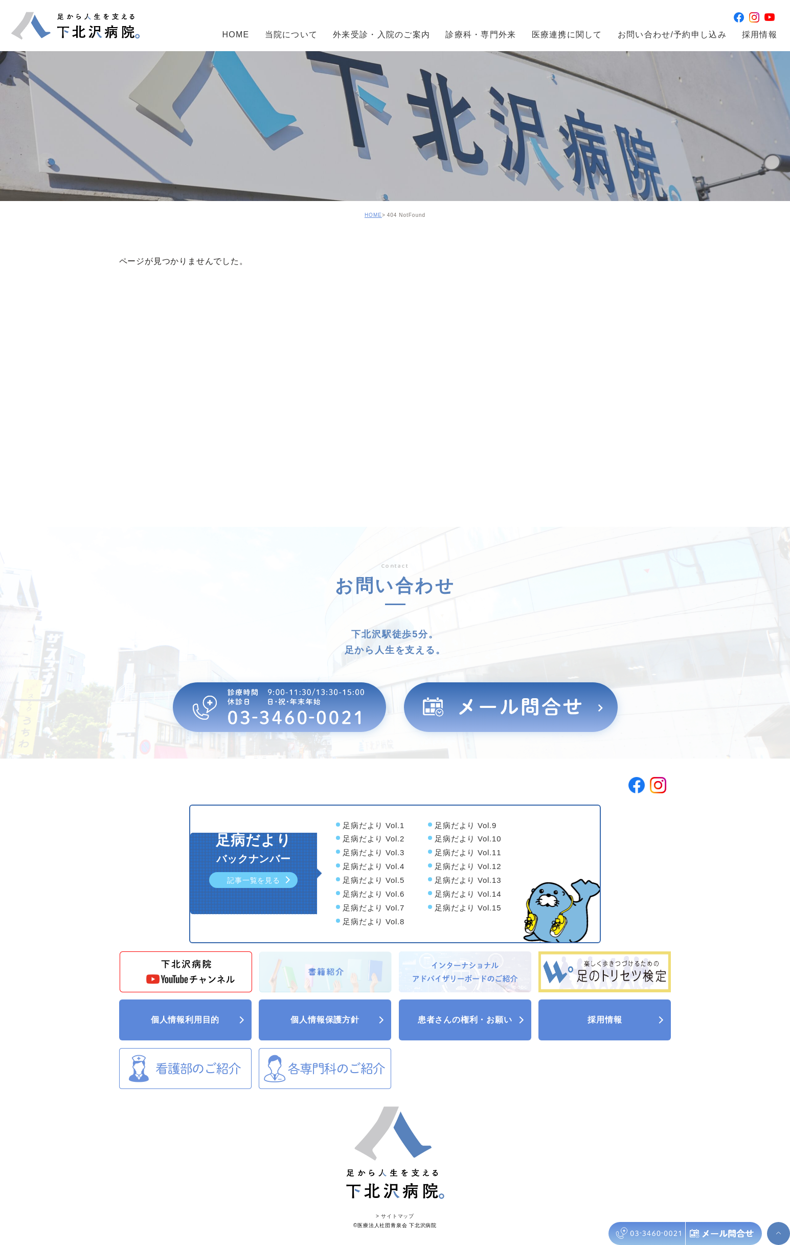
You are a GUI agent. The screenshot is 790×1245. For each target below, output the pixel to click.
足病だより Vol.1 (373, 825)
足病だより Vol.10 (468, 839)
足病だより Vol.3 (373, 853)
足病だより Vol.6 (373, 894)
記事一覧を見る (259, 880)
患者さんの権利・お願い (472, 1019)
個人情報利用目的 (198, 1019)
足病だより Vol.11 (468, 853)
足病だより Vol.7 (373, 908)
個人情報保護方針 (338, 1019)
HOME (235, 35)
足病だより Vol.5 (373, 880)
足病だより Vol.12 (468, 866)
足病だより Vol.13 (468, 880)
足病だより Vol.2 (373, 839)
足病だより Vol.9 (465, 825)
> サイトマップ (395, 1215)
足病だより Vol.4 (373, 866)
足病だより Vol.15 (468, 908)
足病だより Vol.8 (373, 922)
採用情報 (759, 35)
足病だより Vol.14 (468, 894)
